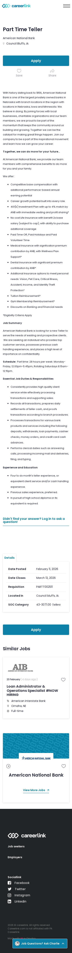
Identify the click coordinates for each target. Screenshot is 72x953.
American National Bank (19, 38)
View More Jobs (36, 790)
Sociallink (14, 877)
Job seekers (16, 846)
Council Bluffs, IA (17, 43)
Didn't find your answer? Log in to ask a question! (34, 520)
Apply (36, 60)
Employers (15, 857)
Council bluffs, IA (47, 596)
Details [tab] (9, 558)
